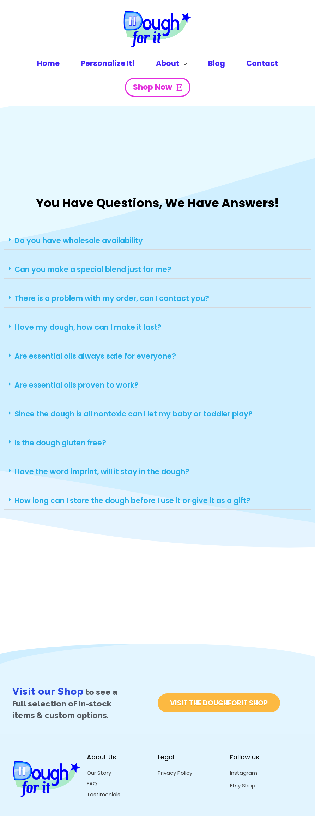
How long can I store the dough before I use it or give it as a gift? (132, 500)
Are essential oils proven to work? (76, 385)
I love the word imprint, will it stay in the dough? (101, 471)
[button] (157, 240)
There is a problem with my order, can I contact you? (111, 298)
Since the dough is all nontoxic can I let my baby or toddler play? (133, 414)
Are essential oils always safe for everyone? (95, 356)
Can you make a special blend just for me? (92, 269)
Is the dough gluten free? (60, 443)
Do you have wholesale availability (78, 240)
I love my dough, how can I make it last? (88, 327)
